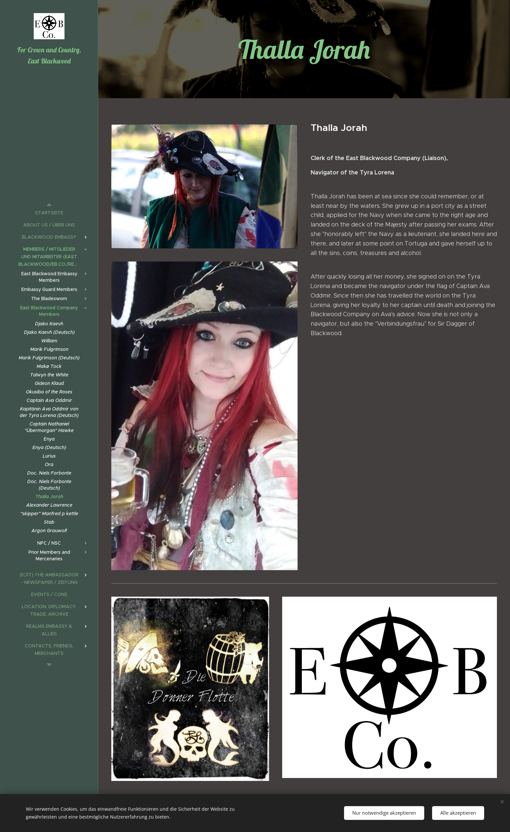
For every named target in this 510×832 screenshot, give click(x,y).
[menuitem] (49, 213)
